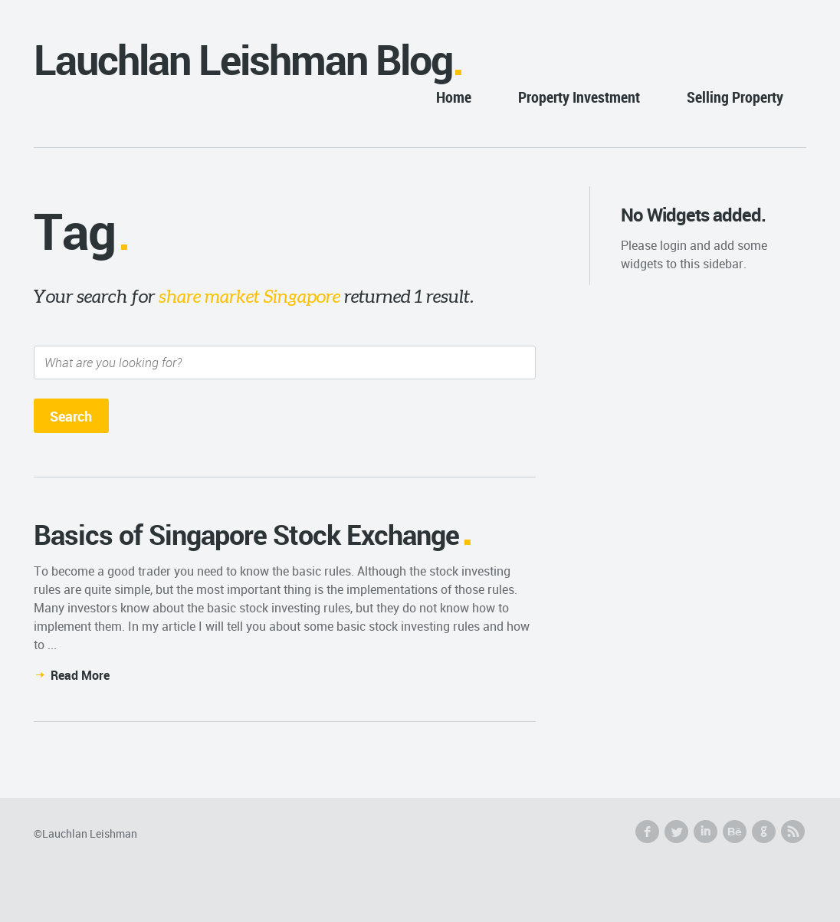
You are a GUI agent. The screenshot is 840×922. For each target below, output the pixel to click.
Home (453, 97)
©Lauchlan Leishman (85, 833)
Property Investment (579, 97)
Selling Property (735, 97)
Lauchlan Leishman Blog (243, 59)
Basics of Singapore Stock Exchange (246, 534)
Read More (80, 675)
